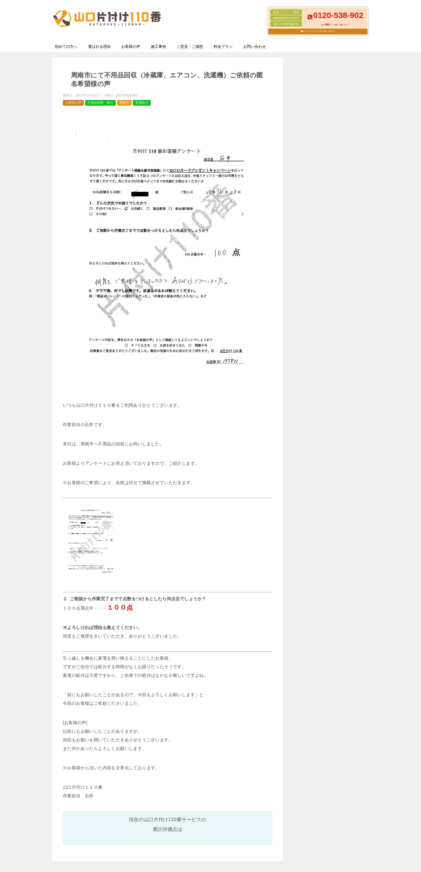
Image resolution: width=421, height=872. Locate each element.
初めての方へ (66, 46)
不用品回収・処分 (100, 103)
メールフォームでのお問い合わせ (319, 31)
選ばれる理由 (99, 46)
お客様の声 (130, 46)
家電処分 (141, 103)
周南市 (124, 103)
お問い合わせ (254, 46)
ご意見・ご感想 (190, 46)
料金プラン (223, 46)
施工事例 (158, 46)
